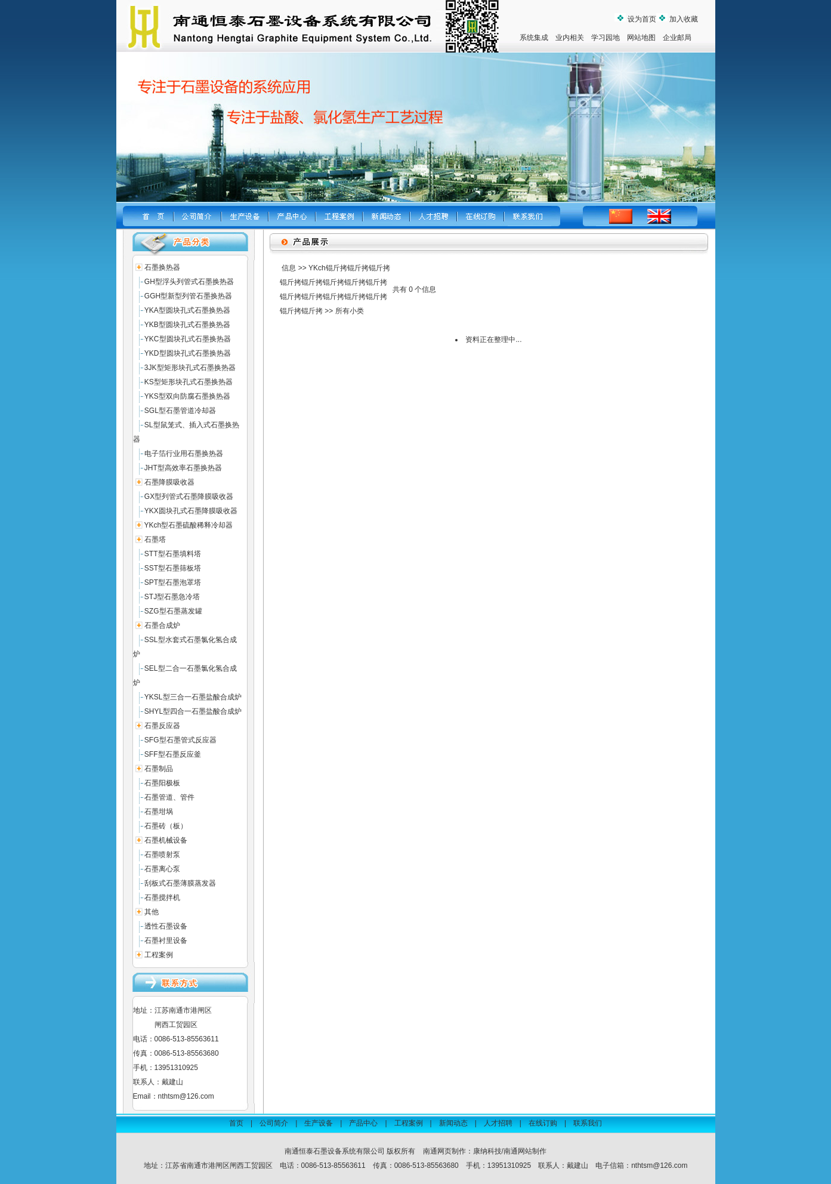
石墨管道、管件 (169, 797)
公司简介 (274, 1123)
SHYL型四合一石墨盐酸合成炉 (193, 711)
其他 (151, 912)
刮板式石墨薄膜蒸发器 (180, 883)
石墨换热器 (162, 267)
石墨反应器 (162, 726)
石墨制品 (158, 768)
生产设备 (318, 1123)
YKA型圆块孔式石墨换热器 (187, 310)
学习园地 (605, 37)
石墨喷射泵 (162, 854)
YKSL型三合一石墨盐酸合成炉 (193, 697)
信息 (289, 268)
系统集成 (534, 37)
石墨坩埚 (158, 811)
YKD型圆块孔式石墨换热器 (187, 353)
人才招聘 (498, 1123)
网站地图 (641, 37)
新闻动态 (453, 1123)
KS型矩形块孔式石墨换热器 (188, 382)
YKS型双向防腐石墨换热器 (187, 396)
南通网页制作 (444, 1151)
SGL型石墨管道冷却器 (180, 410)
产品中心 (363, 1123)
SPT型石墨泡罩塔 (172, 582)
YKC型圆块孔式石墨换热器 (187, 339)
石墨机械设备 (165, 840)
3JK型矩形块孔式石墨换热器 (190, 367)
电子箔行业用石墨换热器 (183, 453)
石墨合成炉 (162, 625)
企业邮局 (677, 37)
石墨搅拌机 (162, 897)
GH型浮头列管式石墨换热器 (189, 282)
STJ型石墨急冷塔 (172, 597)
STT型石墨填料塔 (172, 554)
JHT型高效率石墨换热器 (183, 468)
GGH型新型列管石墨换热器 (188, 296)
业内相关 (569, 37)
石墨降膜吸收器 (169, 482)
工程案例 (158, 955)
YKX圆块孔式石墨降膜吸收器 (190, 511)
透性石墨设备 (165, 926)
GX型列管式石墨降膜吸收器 (188, 496)
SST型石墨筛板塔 (172, 568)
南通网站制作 (524, 1151)
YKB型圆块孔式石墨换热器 (187, 324)
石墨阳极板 (162, 783)
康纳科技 (487, 1151)
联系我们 (587, 1123)
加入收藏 (683, 19)
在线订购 (543, 1123)
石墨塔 (155, 539)
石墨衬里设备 (165, 940)
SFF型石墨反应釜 (172, 754)
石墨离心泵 (162, 869)
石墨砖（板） (165, 826)
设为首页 (641, 19)
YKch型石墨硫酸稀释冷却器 (188, 525)
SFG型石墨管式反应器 (180, 740)
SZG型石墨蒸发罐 (173, 611)
